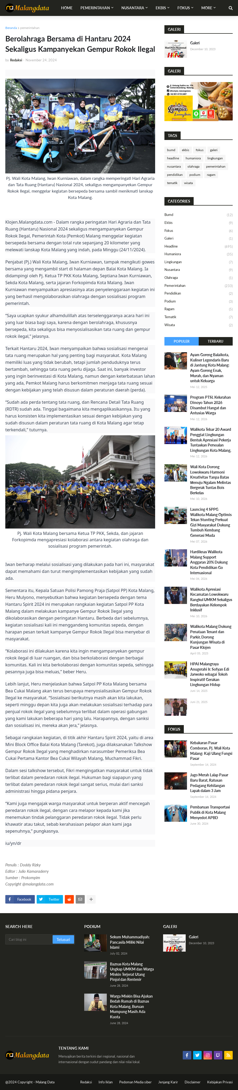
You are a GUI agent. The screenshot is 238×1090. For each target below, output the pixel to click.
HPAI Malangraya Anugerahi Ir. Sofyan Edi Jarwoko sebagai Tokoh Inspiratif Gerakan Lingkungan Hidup (209, 674)
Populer (181, 341)
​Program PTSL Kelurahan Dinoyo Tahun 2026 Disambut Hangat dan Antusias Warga (210, 405)
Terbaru (215, 341)
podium (194, 175)
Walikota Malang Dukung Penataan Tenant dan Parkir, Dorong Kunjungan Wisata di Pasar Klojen (210, 636)
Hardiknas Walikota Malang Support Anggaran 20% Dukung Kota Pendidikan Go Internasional (209, 562)
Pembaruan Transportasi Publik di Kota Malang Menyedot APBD (210, 812)
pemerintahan (30, 28)
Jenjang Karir (168, 1082)
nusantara (174, 166)
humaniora (193, 158)
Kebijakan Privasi (220, 1082)
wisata (188, 183)
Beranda (11, 28)
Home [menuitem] (67, 8)
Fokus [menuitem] (183, 8)
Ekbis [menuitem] (161, 8)
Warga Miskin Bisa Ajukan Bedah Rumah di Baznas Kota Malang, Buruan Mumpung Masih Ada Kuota (131, 1006)
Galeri (195, 43)
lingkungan (215, 158)
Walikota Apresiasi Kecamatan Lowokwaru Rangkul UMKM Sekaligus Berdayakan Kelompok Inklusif (211, 599)
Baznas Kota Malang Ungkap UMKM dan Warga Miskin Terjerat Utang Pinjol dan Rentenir (132, 972)
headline (173, 158)
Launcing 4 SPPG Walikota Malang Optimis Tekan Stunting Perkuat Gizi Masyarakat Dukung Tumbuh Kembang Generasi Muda (211, 522)
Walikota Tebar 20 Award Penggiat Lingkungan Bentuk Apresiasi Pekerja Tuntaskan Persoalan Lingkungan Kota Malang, (210, 439)
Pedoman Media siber (135, 1082)
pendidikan (175, 175)
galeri (214, 150)
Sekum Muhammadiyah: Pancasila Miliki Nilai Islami (130, 942)
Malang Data (45, 1082)
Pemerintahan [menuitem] (95, 8)
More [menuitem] (206, 8)
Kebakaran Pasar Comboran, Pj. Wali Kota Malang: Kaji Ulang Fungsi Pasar (211, 750)
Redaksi (86, 1082)
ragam (211, 175)
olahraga (193, 166)
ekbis (185, 150)
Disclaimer (193, 1082)
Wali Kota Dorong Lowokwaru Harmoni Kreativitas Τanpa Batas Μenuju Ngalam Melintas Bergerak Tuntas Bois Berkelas (210, 480)
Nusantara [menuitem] (132, 8)
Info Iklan (106, 1082)
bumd (171, 150)
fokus (199, 150)
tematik (172, 183)
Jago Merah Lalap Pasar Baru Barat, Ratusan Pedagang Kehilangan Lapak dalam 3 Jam (209, 783)
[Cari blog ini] (29, 939)
